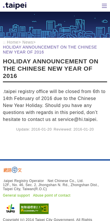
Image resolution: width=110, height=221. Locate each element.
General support (16, 195)
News (27, 42)
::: (4, 42)
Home (15, 6)
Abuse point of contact (51, 195)
